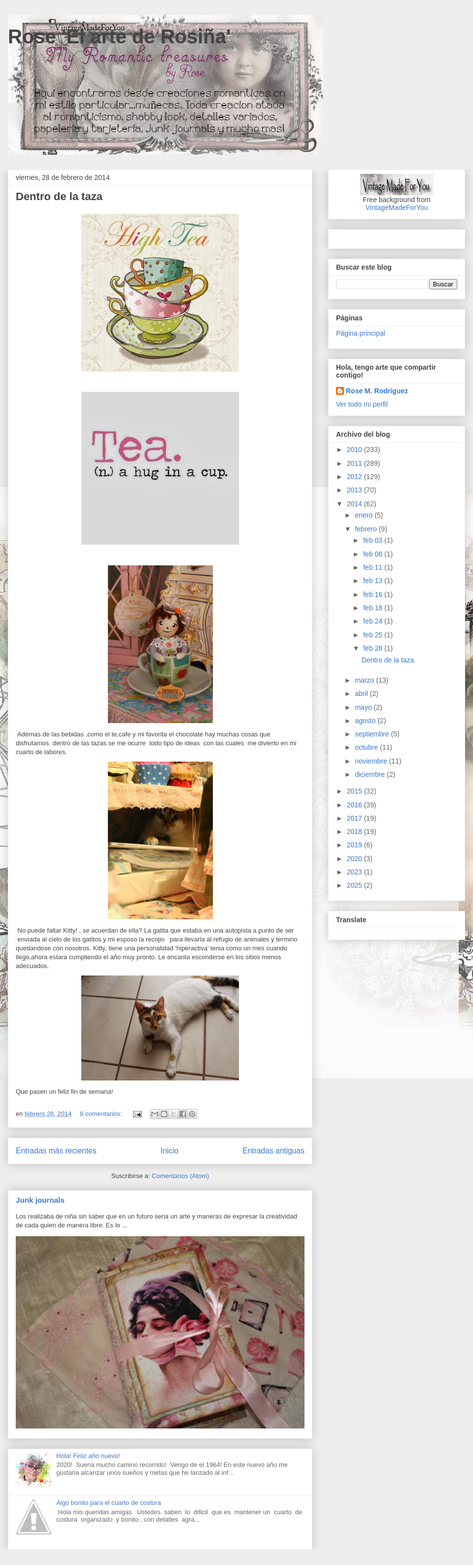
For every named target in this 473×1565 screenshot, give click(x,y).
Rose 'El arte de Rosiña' (119, 36)
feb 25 (373, 635)
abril (362, 693)
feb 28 (373, 648)
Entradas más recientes (56, 1151)
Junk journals (40, 1200)
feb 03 (373, 540)
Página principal (360, 333)
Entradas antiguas (273, 1151)
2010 (355, 449)
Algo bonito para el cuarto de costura (108, 1502)
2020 (355, 859)
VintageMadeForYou (397, 207)
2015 (355, 791)
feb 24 (373, 621)
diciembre (371, 774)
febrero (366, 529)
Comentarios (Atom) (180, 1176)
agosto (366, 721)
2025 (355, 885)
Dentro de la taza (59, 196)
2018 (355, 831)
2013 (355, 490)
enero (364, 515)
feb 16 (373, 594)
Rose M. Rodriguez (377, 391)
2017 (355, 818)
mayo (364, 707)
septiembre (373, 734)
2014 (355, 504)
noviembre (372, 761)
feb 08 (373, 554)
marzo (365, 680)
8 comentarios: (102, 1113)
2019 (355, 845)
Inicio (169, 1151)
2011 (355, 463)
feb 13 (373, 581)
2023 (355, 872)
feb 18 (373, 608)
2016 (355, 805)
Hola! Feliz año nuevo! (88, 1456)
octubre (367, 747)
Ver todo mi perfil (362, 404)
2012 (355, 477)
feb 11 (373, 567)
